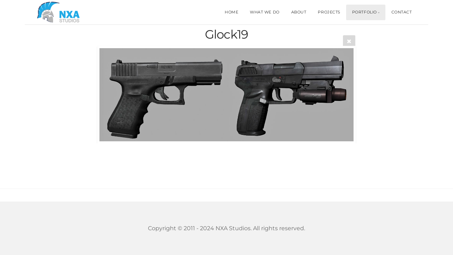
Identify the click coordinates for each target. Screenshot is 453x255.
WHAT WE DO (265, 12)
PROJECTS (329, 12)
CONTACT (401, 12)
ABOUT (298, 12)
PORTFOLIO (364, 12)
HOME (231, 12)
